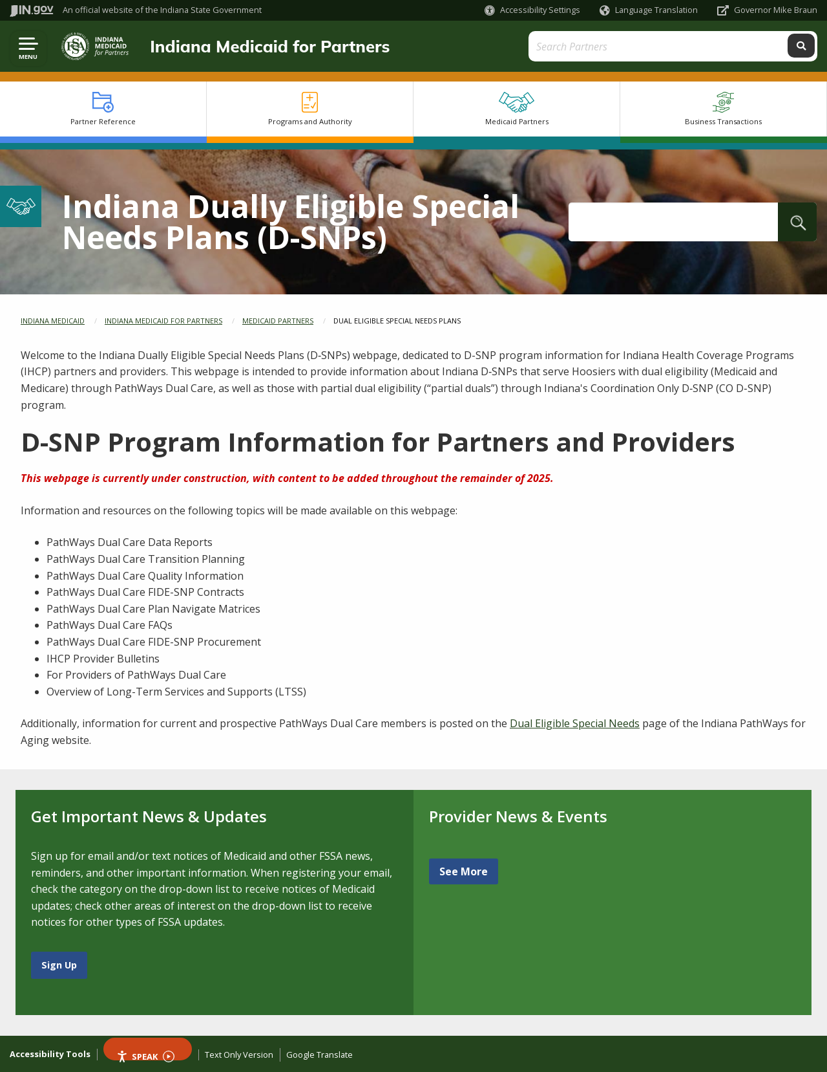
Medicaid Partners (277, 320)
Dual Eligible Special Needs (575, 723)
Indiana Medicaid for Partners (264, 46)
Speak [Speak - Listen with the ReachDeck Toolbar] (145, 1055)
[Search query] (716, 46)
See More (463, 871)
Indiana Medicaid (53, 320)
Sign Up (59, 965)
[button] (532, 10)
